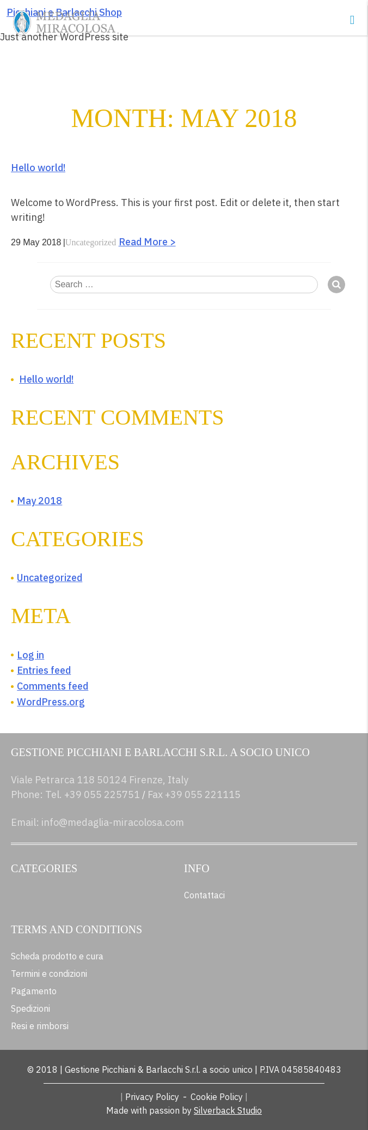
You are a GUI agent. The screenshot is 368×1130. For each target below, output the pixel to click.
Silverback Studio (228, 1110)
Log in (30, 655)
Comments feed (52, 686)
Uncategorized (90, 242)
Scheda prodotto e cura (57, 956)
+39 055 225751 (102, 794)
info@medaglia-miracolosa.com (112, 822)
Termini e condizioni (49, 973)
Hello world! (38, 167)
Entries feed (44, 670)
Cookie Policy (217, 1096)
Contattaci (204, 895)
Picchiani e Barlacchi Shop (64, 12)
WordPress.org (51, 702)
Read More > (147, 241)
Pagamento (34, 991)
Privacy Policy (152, 1096)
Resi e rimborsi (40, 1025)
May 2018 (39, 500)
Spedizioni (30, 1008)
